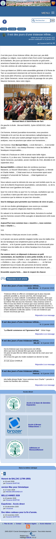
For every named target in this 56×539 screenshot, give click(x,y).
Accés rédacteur (45, 524)
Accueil (3, 29)
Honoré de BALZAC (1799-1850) (16, 479)
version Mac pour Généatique (14, 487)
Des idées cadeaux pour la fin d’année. (19, 512)
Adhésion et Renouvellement (36, 449)
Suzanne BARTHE (46, 43)
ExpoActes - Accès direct (13, 504)
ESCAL (29, 537)
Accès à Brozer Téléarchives (34, 426)
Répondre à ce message (45, 315)
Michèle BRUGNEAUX (14, 492)
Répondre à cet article (17, 279)
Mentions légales (30, 524)
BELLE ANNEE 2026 (10, 495)
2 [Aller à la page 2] (4, 474)
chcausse (9, 508)
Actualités (21, 29)
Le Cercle (12, 29)
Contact (18, 524)
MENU (46, 13)
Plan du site (7, 524)
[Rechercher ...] (41, 20)
